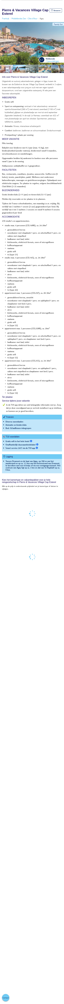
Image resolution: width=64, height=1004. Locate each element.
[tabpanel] (32, 276)
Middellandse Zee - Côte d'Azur (24, 18)
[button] (56, 10)
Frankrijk (5, 18)
